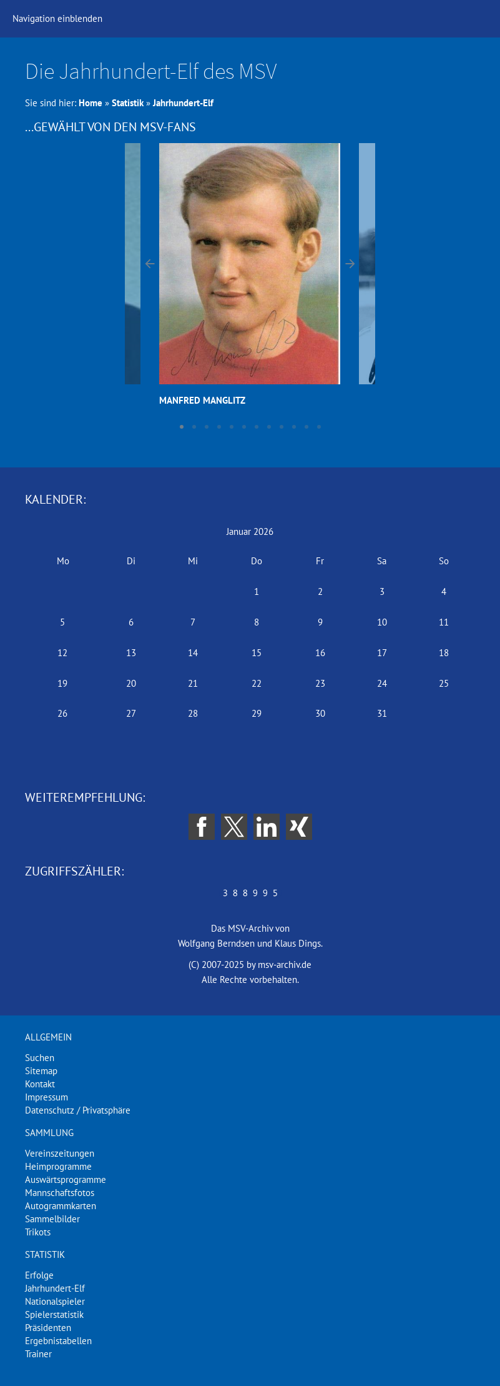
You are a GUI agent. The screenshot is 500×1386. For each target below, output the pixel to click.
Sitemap (41, 1071)
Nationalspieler (55, 1301)
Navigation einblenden (57, 18)
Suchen (39, 1058)
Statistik (128, 103)
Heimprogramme (58, 1166)
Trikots (38, 1232)
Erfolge (39, 1275)
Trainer (38, 1354)
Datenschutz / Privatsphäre (77, 1110)
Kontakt (40, 1084)
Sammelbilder (52, 1219)
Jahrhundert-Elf (183, 103)
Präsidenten (48, 1328)
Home (90, 103)
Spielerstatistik (54, 1314)
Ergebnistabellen (58, 1341)
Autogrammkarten (60, 1206)
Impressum (46, 1097)
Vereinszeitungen (59, 1153)
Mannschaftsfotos (59, 1193)
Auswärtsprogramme (65, 1179)
